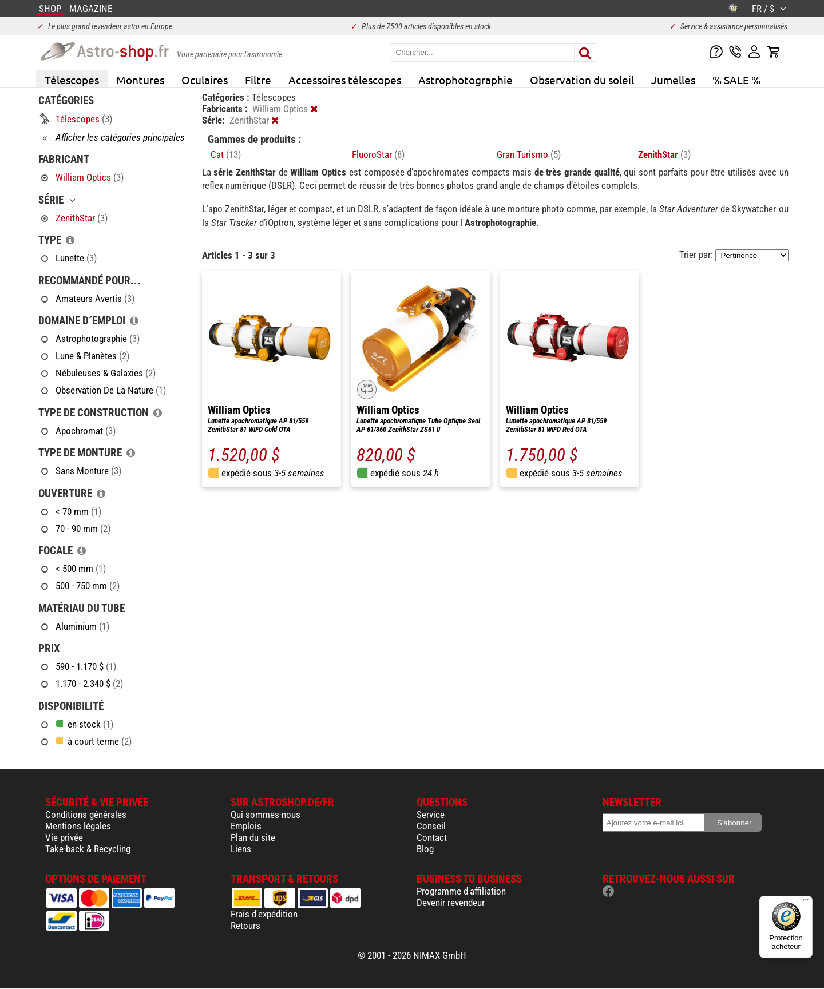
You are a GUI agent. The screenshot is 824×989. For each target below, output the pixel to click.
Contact (432, 837)
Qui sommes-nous (265, 814)
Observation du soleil (582, 79)
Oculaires (204, 79)
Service (431, 814)
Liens (241, 849)
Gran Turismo (529, 154)
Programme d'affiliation (461, 891)
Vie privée (64, 837)
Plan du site (253, 837)
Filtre (258, 79)
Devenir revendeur (451, 902)
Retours (245, 925)
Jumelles (673, 79)
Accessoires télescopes (344, 79)
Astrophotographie (465, 79)
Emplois (246, 826)
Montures (140, 79)
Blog (425, 849)
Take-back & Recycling (87, 849)
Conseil (431, 826)
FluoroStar (378, 154)
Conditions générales (85, 814)
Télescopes (72, 79)
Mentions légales (78, 826)
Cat (226, 154)
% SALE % (736, 79)
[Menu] (806, 902)
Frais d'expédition (264, 914)
